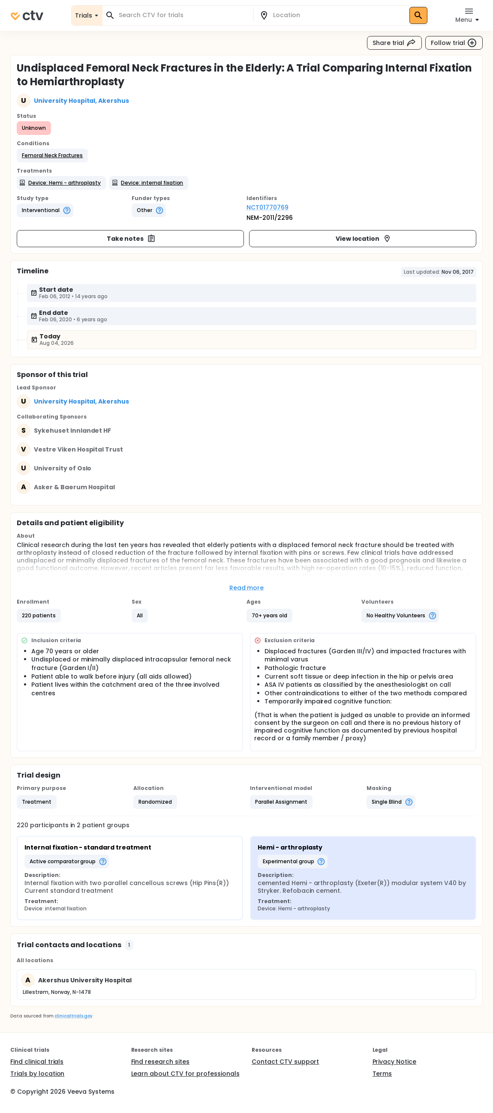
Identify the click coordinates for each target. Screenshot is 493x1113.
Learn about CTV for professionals (185, 1073)
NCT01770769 (267, 207)
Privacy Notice (395, 1061)
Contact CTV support (285, 1061)
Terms (382, 1073)
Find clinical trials (36, 1061)
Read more (246, 588)
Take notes (131, 238)
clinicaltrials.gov (73, 1016)
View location (364, 238)
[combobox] (183, 15)
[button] (52, 155)
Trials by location (37, 1073)
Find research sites (160, 1061)
